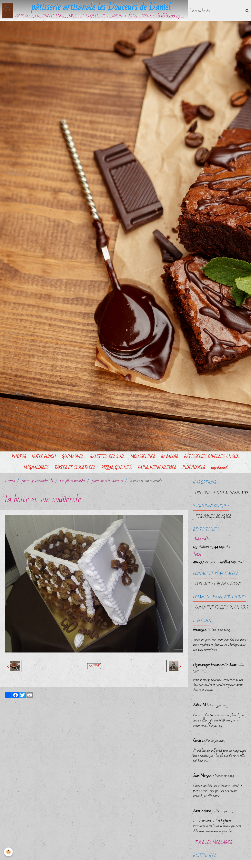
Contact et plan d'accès (218, 584)
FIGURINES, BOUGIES (213, 516)
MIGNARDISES (36, 467)
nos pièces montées (72, 481)
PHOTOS (19, 456)
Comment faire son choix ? (221, 607)
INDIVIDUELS (193, 467)
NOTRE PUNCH (44, 456)
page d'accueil (219, 467)
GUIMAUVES (73, 456)
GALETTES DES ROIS (107, 456)
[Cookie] (8, 851)
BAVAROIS (169, 456)
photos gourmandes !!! (37, 481)
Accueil (10, 481)
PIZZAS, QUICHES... (116, 467)
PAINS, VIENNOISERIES (157, 467)
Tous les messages (213, 842)
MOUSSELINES (142, 456)
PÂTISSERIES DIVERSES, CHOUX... (212, 456)
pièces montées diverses (107, 481)
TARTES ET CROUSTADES (75, 467)
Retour (94, 666)
